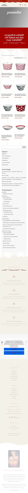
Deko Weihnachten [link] (7, 206)
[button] (24, 147)
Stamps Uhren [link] (6, 243)
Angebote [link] (4, 192)
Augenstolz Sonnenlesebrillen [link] (11, 236)
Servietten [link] (5, 216)
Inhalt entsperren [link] (14, 349)
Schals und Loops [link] (7, 241)
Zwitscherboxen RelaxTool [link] (9, 228)
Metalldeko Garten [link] (8, 212)
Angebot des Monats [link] (8, 193)
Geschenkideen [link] (5, 218)
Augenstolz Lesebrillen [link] (9, 234)
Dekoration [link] (4, 196)
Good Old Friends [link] (8, 199)
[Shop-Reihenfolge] (20, 58)
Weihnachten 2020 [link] (6, 181)
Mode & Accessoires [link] (6, 231)
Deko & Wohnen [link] (7, 197)
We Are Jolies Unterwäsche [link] (9, 247)
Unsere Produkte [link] (6, 162)
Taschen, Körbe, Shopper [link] (8, 245)
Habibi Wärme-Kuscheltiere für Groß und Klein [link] (14, 222)
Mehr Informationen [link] (14, 346)
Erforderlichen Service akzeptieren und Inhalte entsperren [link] (14, 353)
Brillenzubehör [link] (7, 238)
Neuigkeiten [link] (5, 160)
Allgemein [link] (4, 153)
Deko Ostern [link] (6, 203)
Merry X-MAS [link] (5, 175)
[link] (4, 5)
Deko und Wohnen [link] (6, 156)
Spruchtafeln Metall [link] (8, 214)
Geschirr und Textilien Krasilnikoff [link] (11, 208)
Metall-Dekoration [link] (7, 210)
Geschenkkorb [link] (5, 158)
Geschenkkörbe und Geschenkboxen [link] (11, 220)
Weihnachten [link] (5, 164)
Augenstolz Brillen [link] (7, 232)
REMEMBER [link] (7, 201)
